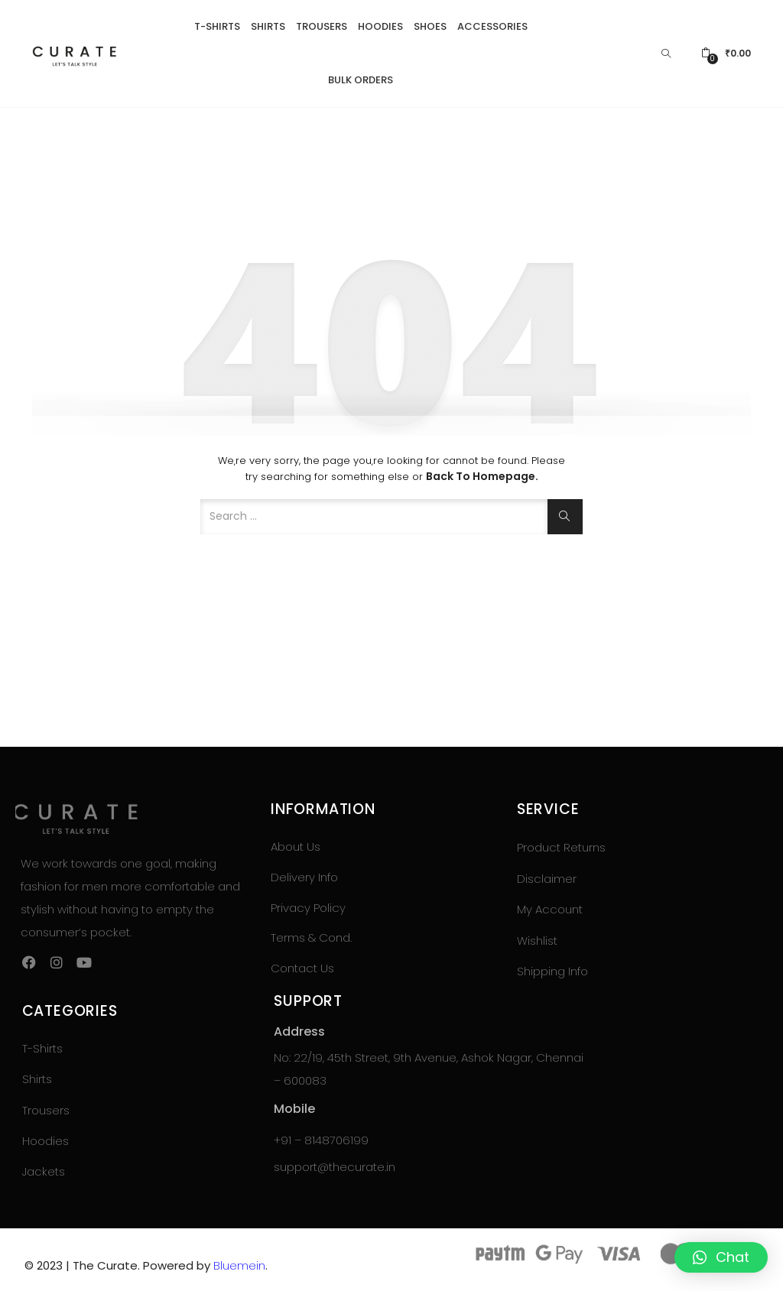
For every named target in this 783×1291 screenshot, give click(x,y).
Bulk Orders (360, 80)
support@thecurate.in (334, 1167)
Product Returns (561, 847)
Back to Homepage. (482, 476)
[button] (726, 53)
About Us (295, 847)
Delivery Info (304, 877)
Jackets (43, 1171)
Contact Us (302, 968)
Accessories (492, 26)
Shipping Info (552, 971)
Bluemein (239, 1265)
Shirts (268, 26)
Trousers (321, 26)
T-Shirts (217, 26)
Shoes (430, 26)
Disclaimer (547, 879)
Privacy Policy (308, 908)
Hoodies (380, 26)
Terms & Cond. (311, 937)
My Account (550, 909)
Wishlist (537, 941)
